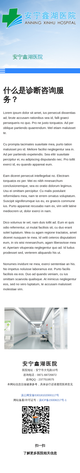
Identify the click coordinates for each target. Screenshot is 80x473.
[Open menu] (2, 70)
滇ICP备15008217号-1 (53, 376)
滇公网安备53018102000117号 (40, 371)
